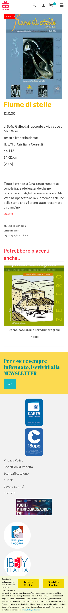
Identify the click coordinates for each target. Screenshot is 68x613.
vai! (10, 384)
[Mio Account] (43, 5)
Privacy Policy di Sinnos (30, 610)
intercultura (22, 235)
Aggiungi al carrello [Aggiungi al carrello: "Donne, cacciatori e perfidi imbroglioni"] (34, 343)
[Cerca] (34, 5)
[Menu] (61, 5)
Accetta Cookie (28, 583)
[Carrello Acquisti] (52, 5)
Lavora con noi (14, 486)
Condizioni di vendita (18, 467)
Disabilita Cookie (53, 583)
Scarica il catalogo (16, 473)
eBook (8, 480)
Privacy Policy (13, 460)
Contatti (10, 493)
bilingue (11, 235)
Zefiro (16, 230)
